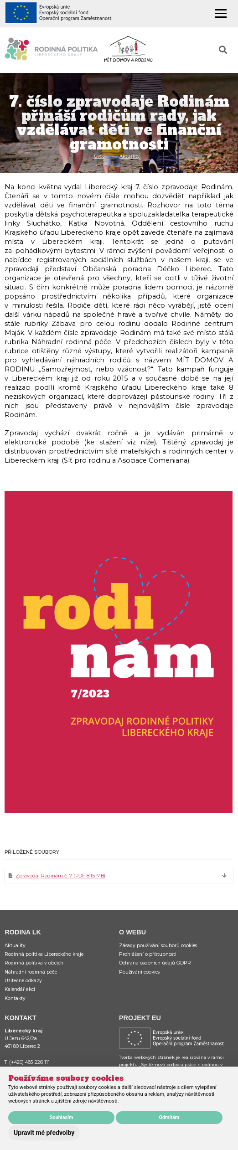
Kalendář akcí (20, 989)
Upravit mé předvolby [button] (44, 1132)
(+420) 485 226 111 (29, 1062)
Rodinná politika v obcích (34, 963)
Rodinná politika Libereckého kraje (44, 954)
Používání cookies (139, 972)
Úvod (99, 156)
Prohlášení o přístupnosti (147, 954)
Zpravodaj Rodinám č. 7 (60, 876)
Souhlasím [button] (61, 1117)
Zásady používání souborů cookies (158, 946)
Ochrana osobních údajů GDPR (155, 963)
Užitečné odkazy (23, 981)
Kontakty (15, 998)
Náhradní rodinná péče (31, 972)
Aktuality (129, 156)
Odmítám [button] (169, 1117)
